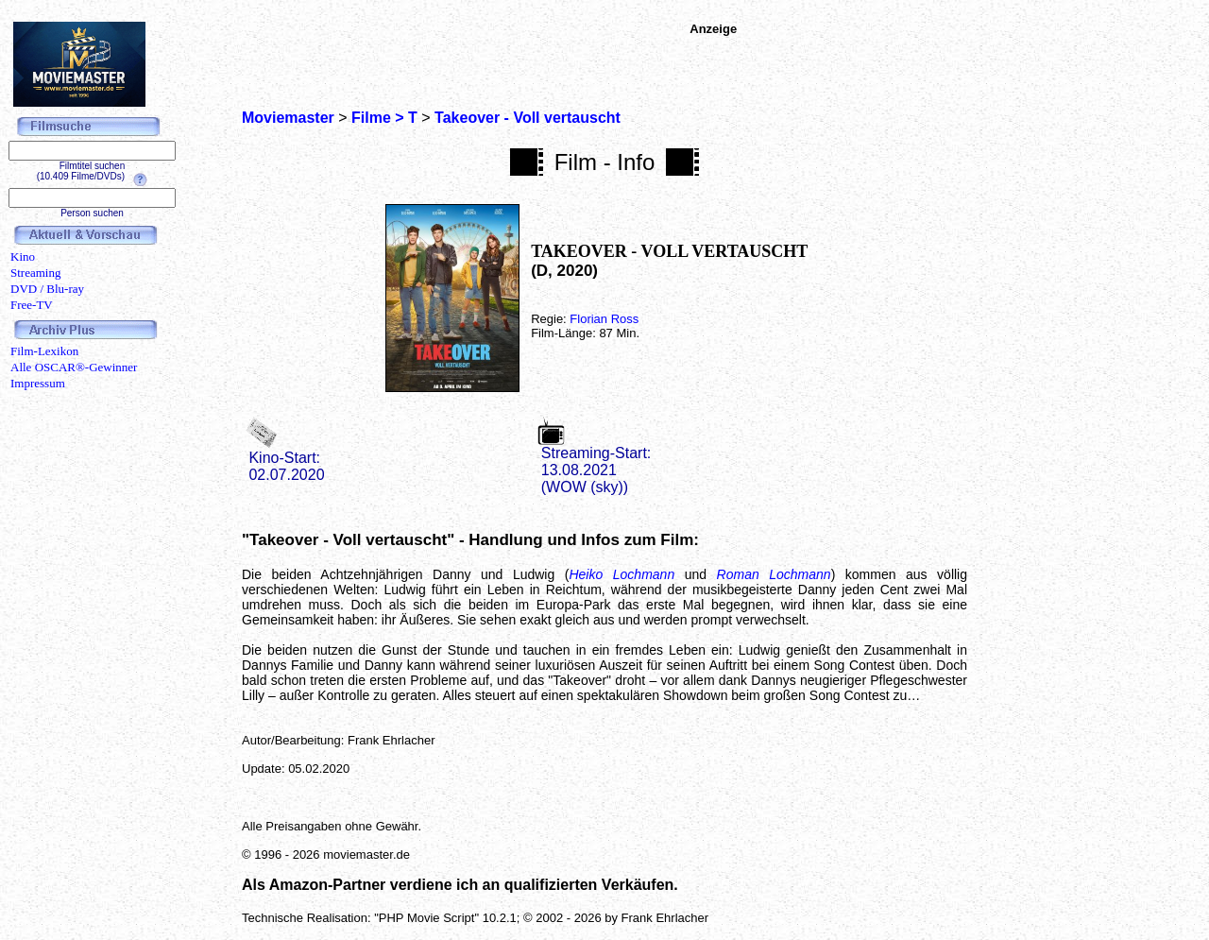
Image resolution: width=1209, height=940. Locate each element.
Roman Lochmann (774, 574)
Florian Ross (604, 319)
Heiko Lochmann (621, 574)
